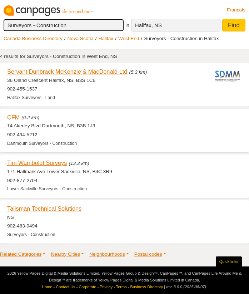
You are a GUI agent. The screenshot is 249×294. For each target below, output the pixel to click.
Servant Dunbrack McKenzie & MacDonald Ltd (67, 71)
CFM (13, 117)
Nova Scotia (81, 38)
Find (234, 25)
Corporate (87, 287)
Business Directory (146, 287)
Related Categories (20, 254)
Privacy (106, 287)
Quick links (228, 261)
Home (47, 287)
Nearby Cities (65, 254)
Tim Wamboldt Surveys (37, 163)
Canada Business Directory (33, 38)
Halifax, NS (148, 25)
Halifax (106, 38)
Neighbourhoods (107, 254)
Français (236, 10)
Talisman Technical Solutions (44, 208)
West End (128, 38)
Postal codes (148, 254)
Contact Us (65, 287)
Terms (121, 287)
